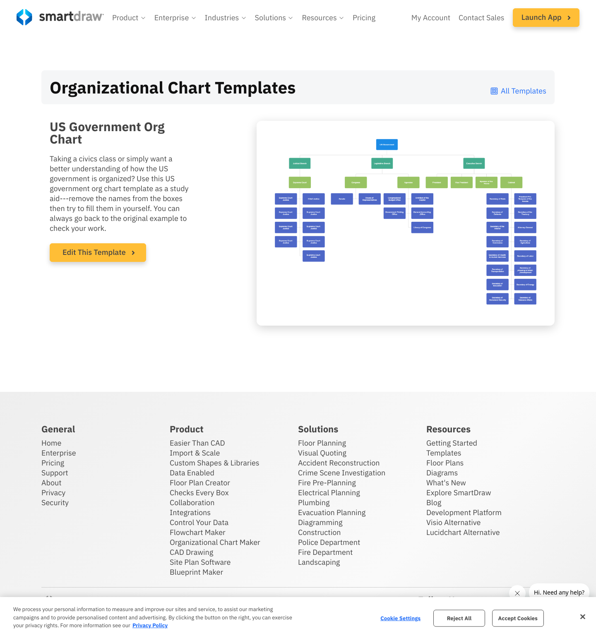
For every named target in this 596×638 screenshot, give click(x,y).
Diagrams (442, 472)
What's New (446, 482)
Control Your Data (199, 522)
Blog (433, 502)
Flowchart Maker (198, 532)
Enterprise (58, 453)
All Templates (518, 91)
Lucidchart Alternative (463, 532)
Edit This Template (94, 252)
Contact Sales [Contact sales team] (482, 17)
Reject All (459, 617)
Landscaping (319, 562)
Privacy (53, 492)
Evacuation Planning (331, 512)
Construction (319, 532)
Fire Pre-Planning (327, 482)
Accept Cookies (518, 617)
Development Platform (464, 512)
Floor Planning (322, 443)
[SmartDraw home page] (60, 17)
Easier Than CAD (197, 443)
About (51, 482)
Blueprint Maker (196, 572)
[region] (298, 617)
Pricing (52, 463)
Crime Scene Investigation (341, 472)
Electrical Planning (329, 492)
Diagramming (320, 522)
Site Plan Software (200, 562)
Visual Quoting (322, 453)
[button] (129, 18)
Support (54, 472)
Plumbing (313, 502)
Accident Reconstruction (339, 463)
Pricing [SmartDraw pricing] (364, 17)
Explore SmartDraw (458, 492)
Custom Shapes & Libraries (215, 463)
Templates (443, 453)
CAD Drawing (191, 552)
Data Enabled (192, 472)
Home (51, 443)
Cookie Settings (400, 617)
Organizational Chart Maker (215, 542)
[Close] (583, 616)
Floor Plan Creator (200, 482)
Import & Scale (195, 453)
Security (55, 502)
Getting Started (451, 443)
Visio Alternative (453, 522)
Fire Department (325, 552)
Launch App (546, 17)
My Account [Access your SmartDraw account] (430, 17)
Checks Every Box (199, 492)
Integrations (190, 512)
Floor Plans (445, 463)
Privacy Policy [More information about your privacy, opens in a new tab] (150, 625)
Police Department (329, 542)
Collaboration (192, 502)
